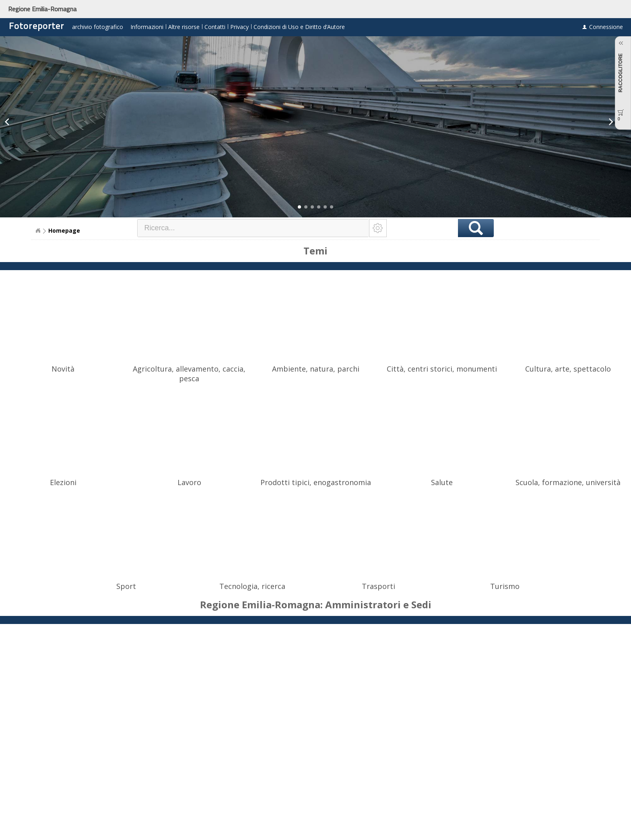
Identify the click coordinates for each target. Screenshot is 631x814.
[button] (299, 207)
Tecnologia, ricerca (252, 586)
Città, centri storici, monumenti (442, 369)
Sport (126, 586)
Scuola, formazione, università (568, 482)
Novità (63, 369)
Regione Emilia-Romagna (42, 9)
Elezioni (63, 482)
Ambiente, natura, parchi (315, 369)
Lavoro (189, 482)
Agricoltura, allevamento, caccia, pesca (189, 373)
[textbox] (253, 228)
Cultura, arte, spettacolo (568, 369)
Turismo (505, 586)
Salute (442, 482)
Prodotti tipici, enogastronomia (315, 482)
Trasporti (378, 586)
